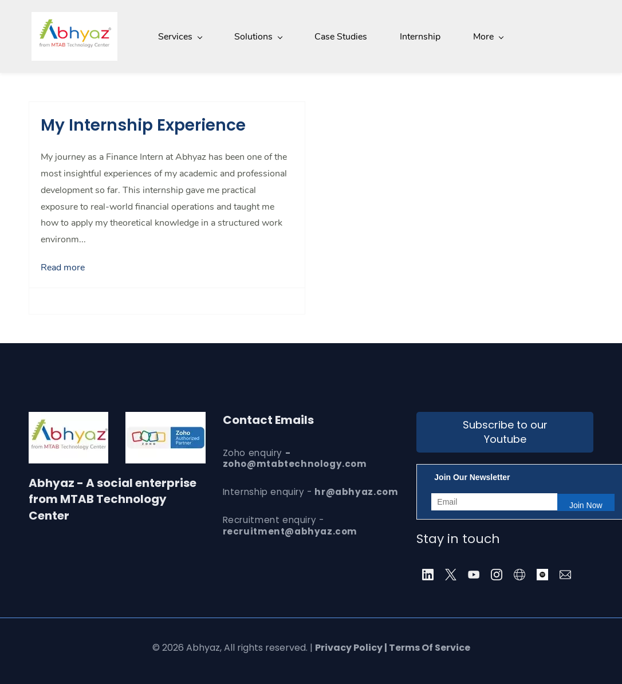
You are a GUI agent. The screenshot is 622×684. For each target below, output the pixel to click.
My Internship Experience (143, 124)
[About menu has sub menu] (487, 36)
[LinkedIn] (427, 573)
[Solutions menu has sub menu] (255, 36)
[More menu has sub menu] (552, 36)
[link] (165, 418)
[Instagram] (496, 573)
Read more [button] (63, 266)
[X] (450, 573)
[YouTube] (473, 573)
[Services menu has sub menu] (177, 36)
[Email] (565, 573)
